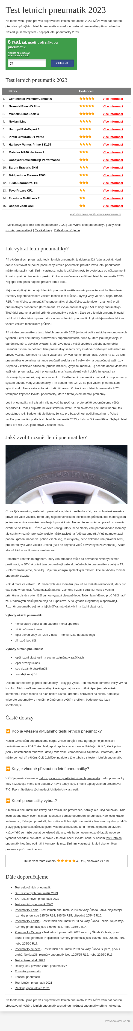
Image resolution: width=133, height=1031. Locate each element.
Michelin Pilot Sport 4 (24, 114)
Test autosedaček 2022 (30, 960)
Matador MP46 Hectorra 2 (26, 152)
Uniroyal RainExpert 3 (24, 129)
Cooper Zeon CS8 (21, 206)
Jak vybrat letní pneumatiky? (86, 224)
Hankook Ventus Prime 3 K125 (30, 144)
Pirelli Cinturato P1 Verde (26, 137)
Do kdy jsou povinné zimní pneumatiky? (41, 966)
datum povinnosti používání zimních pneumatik (69, 778)
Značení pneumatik (27, 977)
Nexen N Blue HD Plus (24, 106)
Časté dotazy (43, 230)
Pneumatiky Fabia (26, 910)
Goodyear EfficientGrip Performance (34, 160)
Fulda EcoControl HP (23, 183)
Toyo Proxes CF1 (21, 190)
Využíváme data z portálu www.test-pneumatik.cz (95, 214)
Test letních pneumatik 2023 (47, 224)
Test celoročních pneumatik (32, 887)
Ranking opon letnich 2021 (32, 988)
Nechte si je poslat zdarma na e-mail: (19, 54)
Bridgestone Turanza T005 (27, 175)
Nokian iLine (17, 121)
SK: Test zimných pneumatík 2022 (37, 898)
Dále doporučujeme (67, 230)
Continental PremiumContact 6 (30, 98)
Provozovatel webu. (118, 1021)
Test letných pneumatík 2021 (33, 982)
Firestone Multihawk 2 (24, 198)
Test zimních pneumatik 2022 (34, 904)
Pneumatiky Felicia (27, 921)
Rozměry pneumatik (28, 971)
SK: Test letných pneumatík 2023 (36, 893)
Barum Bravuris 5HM (23, 167)
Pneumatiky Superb (28, 949)
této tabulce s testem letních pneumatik (95, 757)
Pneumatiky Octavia (28, 932)
